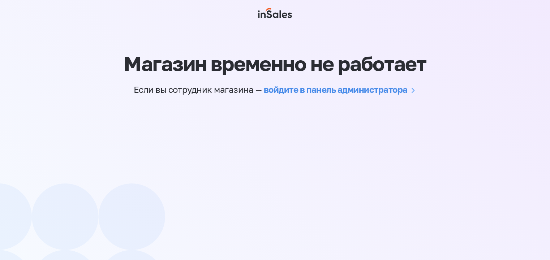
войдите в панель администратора (336, 89)
